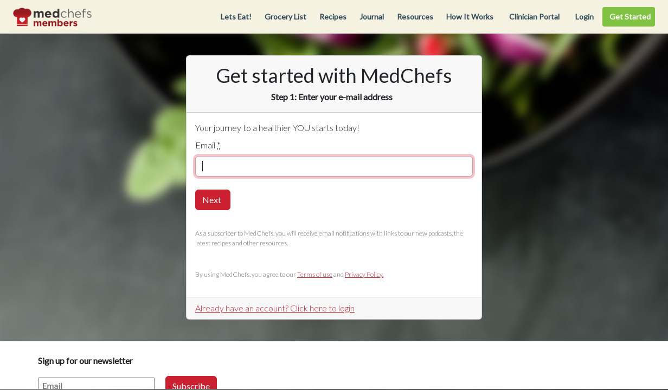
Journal (371, 16)
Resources (415, 16)
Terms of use (314, 274)
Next (211, 199)
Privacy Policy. (364, 274)
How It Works (469, 16)
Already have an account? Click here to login (275, 308)
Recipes (332, 16)
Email (208, 145)
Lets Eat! (236, 16)
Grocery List (285, 16)
